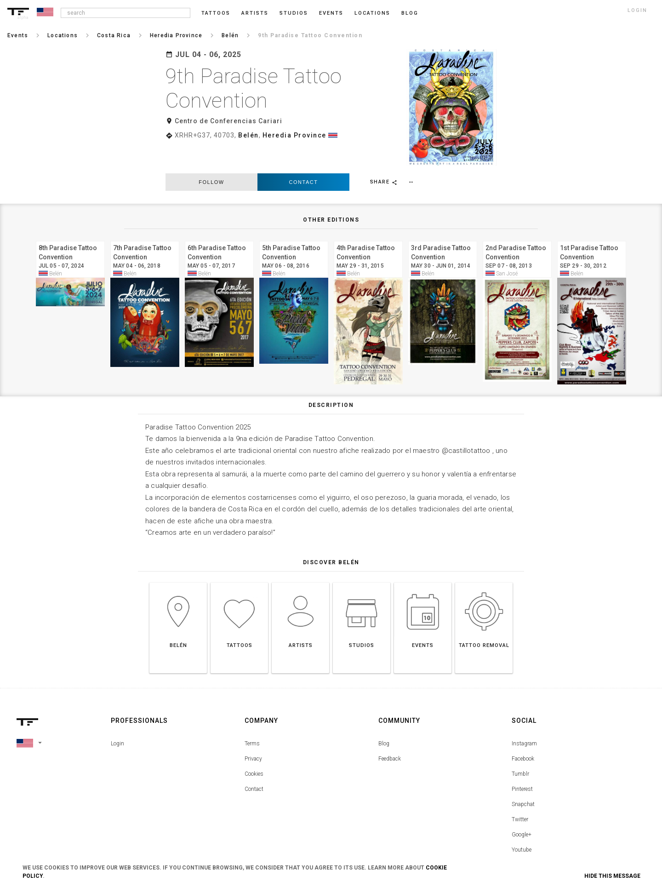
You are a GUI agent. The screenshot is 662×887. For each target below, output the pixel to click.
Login (117, 714)
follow (211, 153)
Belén (248, 135)
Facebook (523, 730)
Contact (303, 153)
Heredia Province (294, 135)
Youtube (521, 821)
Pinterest (522, 760)
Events (331, 13)
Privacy (253, 730)
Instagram (524, 714)
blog (409, 13)
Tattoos (215, 13)
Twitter (520, 790)
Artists (254, 13)
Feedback (389, 730)
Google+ (521, 805)
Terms (252, 714)
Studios (294, 13)
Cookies (254, 745)
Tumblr (520, 745)
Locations (372, 13)
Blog (383, 714)
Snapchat (523, 775)
